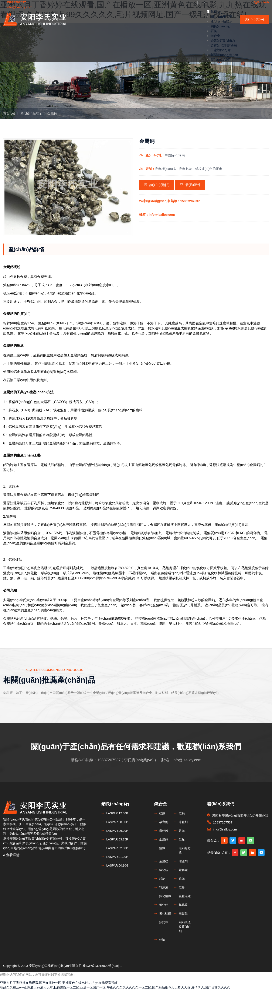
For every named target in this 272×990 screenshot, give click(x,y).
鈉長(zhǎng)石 (221, 26)
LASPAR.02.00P (117, 848)
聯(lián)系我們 (220, 59)
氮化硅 (163, 904)
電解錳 (183, 870)
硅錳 (182, 839)
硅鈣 (182, 813)
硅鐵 (162, 813)
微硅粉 (163, 830)
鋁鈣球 (163, 922)
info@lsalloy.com (187, 760)
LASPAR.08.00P (117, 822)
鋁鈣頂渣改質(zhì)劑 (185, 926)
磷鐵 (182, 878)
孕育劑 (163, 822)
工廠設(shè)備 (221, 50)
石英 (214, 31)
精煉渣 (163, 887)
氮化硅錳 (185, 896)
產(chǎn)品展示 (221, 21)
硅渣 (162, 939)
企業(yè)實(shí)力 (223, 40)
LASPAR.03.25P (117, 839)
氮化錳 (183, 904)
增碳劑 (183, 861)
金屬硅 (163, 861)
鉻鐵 (182, 830)
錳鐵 (162, 848)
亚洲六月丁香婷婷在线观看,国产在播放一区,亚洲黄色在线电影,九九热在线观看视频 (59, 982)
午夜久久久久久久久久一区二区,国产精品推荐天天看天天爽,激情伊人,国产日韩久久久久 (169, 987)
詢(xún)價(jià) (254, 19)
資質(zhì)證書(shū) (224, 45)
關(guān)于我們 (221, 16)
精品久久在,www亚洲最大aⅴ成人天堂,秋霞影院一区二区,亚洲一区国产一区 (53, 987)
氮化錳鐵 (165, 896)
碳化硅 (163, 870)
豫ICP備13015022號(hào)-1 (102, 966)
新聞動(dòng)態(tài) (224, 55)
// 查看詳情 (11, 855)
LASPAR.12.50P (117, 813)
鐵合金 (215, 36)
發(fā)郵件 (190, 185)
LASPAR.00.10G (117, 865)
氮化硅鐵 (165, 913)
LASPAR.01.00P (117, 856)
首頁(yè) (216, 12)
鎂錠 (162, 878)
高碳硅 (183, 913)
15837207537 (108, 760)
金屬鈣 (52, 113)
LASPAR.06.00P (117, 830)
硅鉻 (182, 887)
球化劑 (183, 822)
